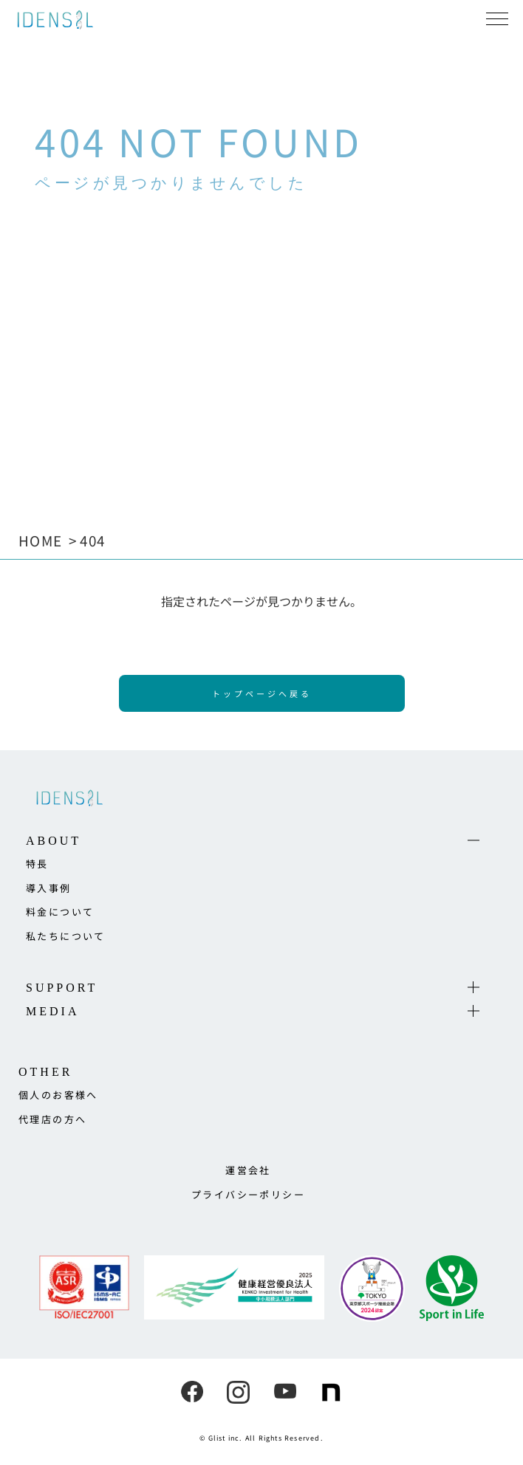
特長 (37, 864)
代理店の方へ (52, 1119)
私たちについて (66, 936)
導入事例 (49, 888)
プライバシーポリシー (248, 1194)
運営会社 (248, 1170)
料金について (60, 912)
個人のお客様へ (58, 1095)
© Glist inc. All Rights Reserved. (261, 1438)
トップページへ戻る (262, 693)
